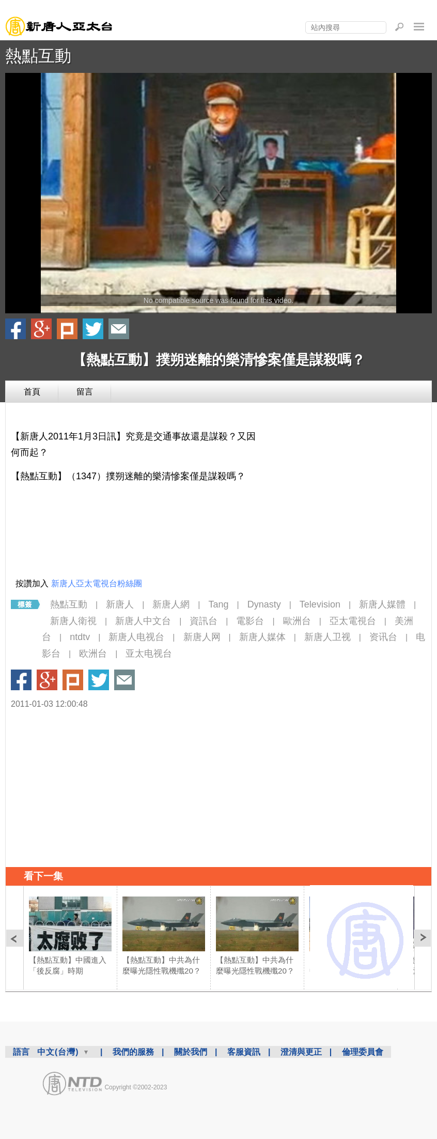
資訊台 (203, 621)
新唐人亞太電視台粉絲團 (96, 583)
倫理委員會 (362, 1051)
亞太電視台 (353, 621)
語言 (21, 1051)
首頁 (32, 391)
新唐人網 (171, 604)
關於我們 (190, 1051)
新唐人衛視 (73, 621)
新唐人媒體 (382, 604)
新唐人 (120, 604)
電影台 (250, 621)
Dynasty (264, 604)
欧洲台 (93, 653)
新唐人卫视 (327, 637)
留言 (84, 391)
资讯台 (383, 637)
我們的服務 (133, 1051)
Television (320, 604)
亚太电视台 (149, 653)
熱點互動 (38, 56)
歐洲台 (297, 621)
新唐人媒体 (262, 637)
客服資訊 (243, 1051)
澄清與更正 (301, 1051)
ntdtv (80, 637)
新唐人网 (202, 637)
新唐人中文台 (143, 621)
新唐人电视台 (136, 637)
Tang (218, 604)
